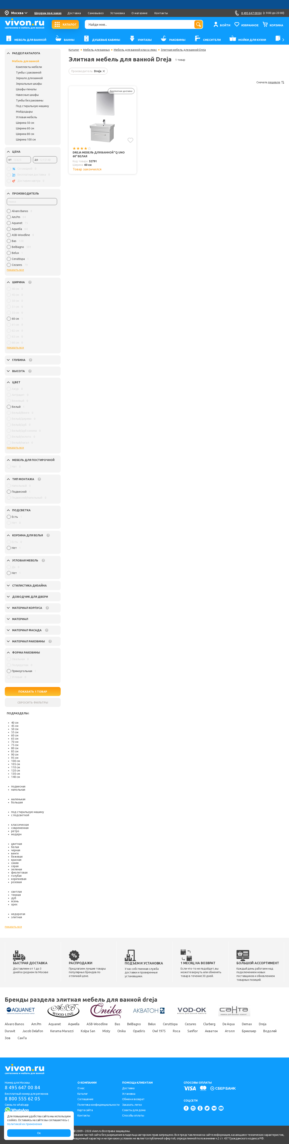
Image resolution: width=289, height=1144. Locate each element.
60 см (14, 735)
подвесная (18, 786)
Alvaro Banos (14, 1024)
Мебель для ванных (96, 50)
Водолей (270, 1031)
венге (15, 853)
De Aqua (229, 1024)
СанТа (22, 1038)
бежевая (17, 856)
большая (17, 802)
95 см (14, 757)
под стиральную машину (27, 812)
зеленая (16, 869)
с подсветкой (20, 815)
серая (15, 866)
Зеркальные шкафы (29, 83)
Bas (117, 1024)
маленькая (18, 799)
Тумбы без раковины (29, 100)
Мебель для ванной (25, 61)
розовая (16, 882)
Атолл (230, 1031)
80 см (14, 748)
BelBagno (134, 1024)
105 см (15, 764)
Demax (247, 1024)
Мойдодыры (24, 111)
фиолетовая (19, 872)
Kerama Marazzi (62, 1031)
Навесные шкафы (27, 94)
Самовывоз (96, 13)
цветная (16, 843)
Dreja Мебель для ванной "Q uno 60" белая (99, 154)
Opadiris (139, 1031)
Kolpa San (88, 1031)
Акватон (211, 1031)
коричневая (18, 879)
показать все (15, 269)
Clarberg (209, 1024)
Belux (152, 1024)
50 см (14, 729)
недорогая (18, 914)
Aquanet (54, 1024)
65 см (14, 738)
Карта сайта (85, 1110)
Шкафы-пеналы (26, 89)
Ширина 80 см (25, 134)
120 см (15, 770)
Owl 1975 (159, 1031)
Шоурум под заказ (47, 13)
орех (14, 904)
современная (20, 827)
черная (15, 850)
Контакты (161, 13)
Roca (176, 1031)
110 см (15, 767)
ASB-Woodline (97, 1024)
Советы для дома (133, 1110)
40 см (14, 722)
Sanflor (192, 1031)
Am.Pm (36, 1024)
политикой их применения (24, 1124)
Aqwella (73, 1024)
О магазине (139, 13)
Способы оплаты (133, 1115)
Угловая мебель (26, 117)
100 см (15, 761)
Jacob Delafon (32, 1031)
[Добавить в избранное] (130, 140)
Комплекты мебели (29, 67)
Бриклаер (249, 1031)
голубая (16, 875)
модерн (16, 834)
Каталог (74, 50)
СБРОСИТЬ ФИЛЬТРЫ (32, 702)
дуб (13, 898)
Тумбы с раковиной (28, 72)
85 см (14, 751)
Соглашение (85, 1099)
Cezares (190, 1024)
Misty (106, 1031)
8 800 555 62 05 (22, 1098)
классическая (20, 824)
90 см (14, 754)
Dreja (262, 1024)
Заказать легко (132, 1104)
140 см (15, 776)
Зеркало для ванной (29, 78)
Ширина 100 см (26, 139)
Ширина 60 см (25, 128)
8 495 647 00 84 (22, 1087)
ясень (15, 901)
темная (16, 894)
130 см (15, 773)
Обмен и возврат (133, 1099)
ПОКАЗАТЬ (32, 691)
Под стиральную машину (32, 106)
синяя (15, 863)
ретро (15, 831)
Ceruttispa (170, 1024)
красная (16, 859)
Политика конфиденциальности (98, 1104)
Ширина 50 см (25, 122)
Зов (7, 1038)
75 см (14, 745)
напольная (18, 789)
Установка (117, 13)
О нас (81, 1088)
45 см (14, 725)
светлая (16, 891)
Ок (39, 1133)
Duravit (10, 1031)
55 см (14, 732)
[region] (32, 239)
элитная (16, 917)
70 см (14, 741)
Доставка (74, 13)
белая (15, 847)
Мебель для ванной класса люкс (135, 50)
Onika (121, 1031)
